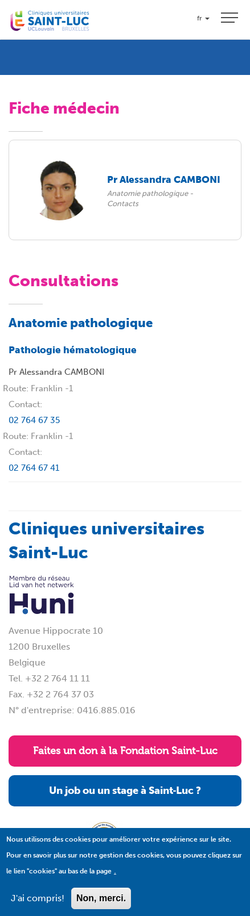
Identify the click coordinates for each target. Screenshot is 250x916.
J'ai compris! (37, 904)
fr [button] (203, 18)
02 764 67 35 (34, 420)
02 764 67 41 (34, 468)
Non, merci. (101, 904)
